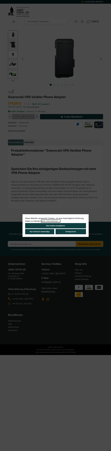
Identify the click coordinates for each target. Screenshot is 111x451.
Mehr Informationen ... (50, 221)
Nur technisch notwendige (40, 232)
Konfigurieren (70, 232)
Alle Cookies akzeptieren (55, 226)
